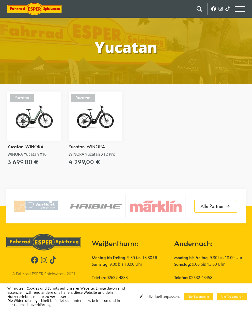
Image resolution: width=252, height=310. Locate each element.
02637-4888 (117, 277)
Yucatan (22, 97)
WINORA (34, 146)
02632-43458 (200, 277)
